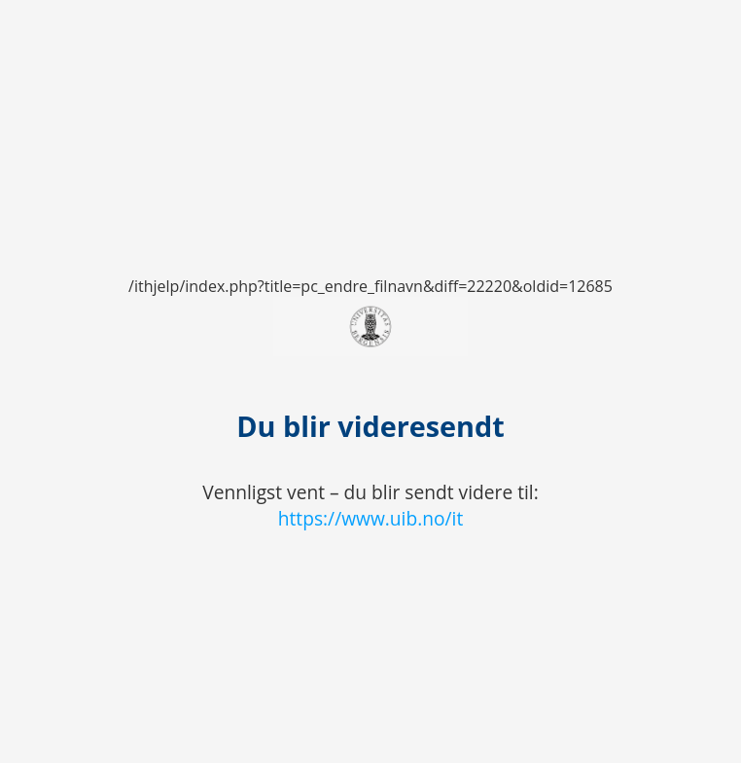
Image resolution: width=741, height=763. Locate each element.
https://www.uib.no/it (371, 518)
